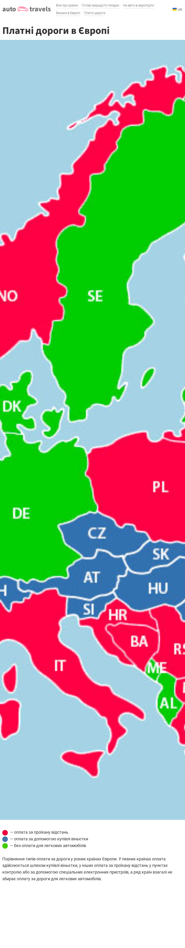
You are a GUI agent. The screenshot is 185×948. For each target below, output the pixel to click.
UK (177, 9)
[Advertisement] (92, 914)
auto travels (26, 9)
